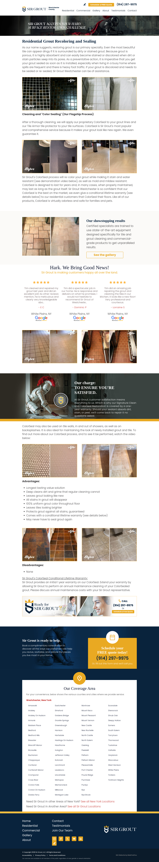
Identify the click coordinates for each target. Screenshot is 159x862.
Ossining (85, 745)
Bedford (32, 730)
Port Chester (87, 770)
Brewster (32, 740)
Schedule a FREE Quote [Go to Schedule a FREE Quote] (101, 4)
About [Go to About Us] (105, 10)
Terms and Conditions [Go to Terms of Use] (57, 855)
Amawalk (32, 705)
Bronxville (32, 750)
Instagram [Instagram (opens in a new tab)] (54, 839)
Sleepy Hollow (114, 720)
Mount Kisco (87, 710)
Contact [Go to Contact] (132, 10)
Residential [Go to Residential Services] (68, 10)
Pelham (85, 755)
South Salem (114, 730)
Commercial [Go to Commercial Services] (83, 10)
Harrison (58, 730)
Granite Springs (62, 720)
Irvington (59, 750)
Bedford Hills (34, 735)
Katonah (59, 760)
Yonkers (111, 775)
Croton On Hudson (36, 790)
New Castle (87, 725)
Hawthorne (60, 745)
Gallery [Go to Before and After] (96, 10)
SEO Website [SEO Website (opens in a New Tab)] (120, 855)
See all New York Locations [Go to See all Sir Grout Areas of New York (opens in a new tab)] (98, 801)
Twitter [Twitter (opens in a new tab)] (67, 839)
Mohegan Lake (61, 795)
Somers (111, 725)
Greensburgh (61, 725)
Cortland (32, 765)
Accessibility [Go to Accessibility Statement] (27, 855)
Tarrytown (113, 735)
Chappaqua (34, 760)
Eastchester (60, 705)
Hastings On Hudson (64, 740)
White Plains (113, 770)
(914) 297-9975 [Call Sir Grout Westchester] (127, 4)
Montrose (86, 705)
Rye (83, 790)
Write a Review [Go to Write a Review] (84, 4)
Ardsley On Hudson (36, 715)
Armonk (31, 720)
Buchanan (33, 755)
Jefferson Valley (62, 755)
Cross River (33, 780)
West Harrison (114, 765)
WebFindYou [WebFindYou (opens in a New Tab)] (132, 855)
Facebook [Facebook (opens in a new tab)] (61, 839)
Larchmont (60, 765)
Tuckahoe (112, 745)
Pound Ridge (87, 775)
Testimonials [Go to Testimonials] (118, 10)
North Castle (87, 735)
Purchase (86, 780)
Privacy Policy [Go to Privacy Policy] (40, 855)
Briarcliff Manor (35, 745)
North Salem (87, 740)
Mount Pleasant (89, 715)
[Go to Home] (40, 9)
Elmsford (59, 710)
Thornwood (113, 740)
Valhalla (112, 750)
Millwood (59, 790)
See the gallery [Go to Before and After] (105, 255)
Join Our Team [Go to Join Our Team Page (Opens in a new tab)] (62, 830)
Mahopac (59, 780)
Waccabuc (113, 760)
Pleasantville (87, 765)
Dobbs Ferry (33, 795)
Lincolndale (60, 775)
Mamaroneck (61, 785)
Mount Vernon (88, 720)
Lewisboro (59, 770)
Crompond (33, 775)
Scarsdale (112, 705)
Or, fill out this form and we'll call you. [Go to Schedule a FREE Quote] (112, 663)
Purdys (85, 785)
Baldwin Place (34, 725)
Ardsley (31, 710)
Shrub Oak (113, 715)
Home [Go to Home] (26, 821)
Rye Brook (86, 795)
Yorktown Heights (116, 780)
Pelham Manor (88, 760)
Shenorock (113, 710)
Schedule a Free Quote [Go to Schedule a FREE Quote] (123, 611)
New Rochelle (87, 730)
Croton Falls (33, 785)
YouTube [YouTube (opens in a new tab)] (74, 839)
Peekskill (85, 750)
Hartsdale (59, 735)
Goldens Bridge (62, 715)
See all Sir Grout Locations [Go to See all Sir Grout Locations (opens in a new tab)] (84, 806)
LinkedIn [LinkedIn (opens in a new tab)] (80, 839)
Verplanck (112, 755)
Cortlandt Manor (36, 770)
